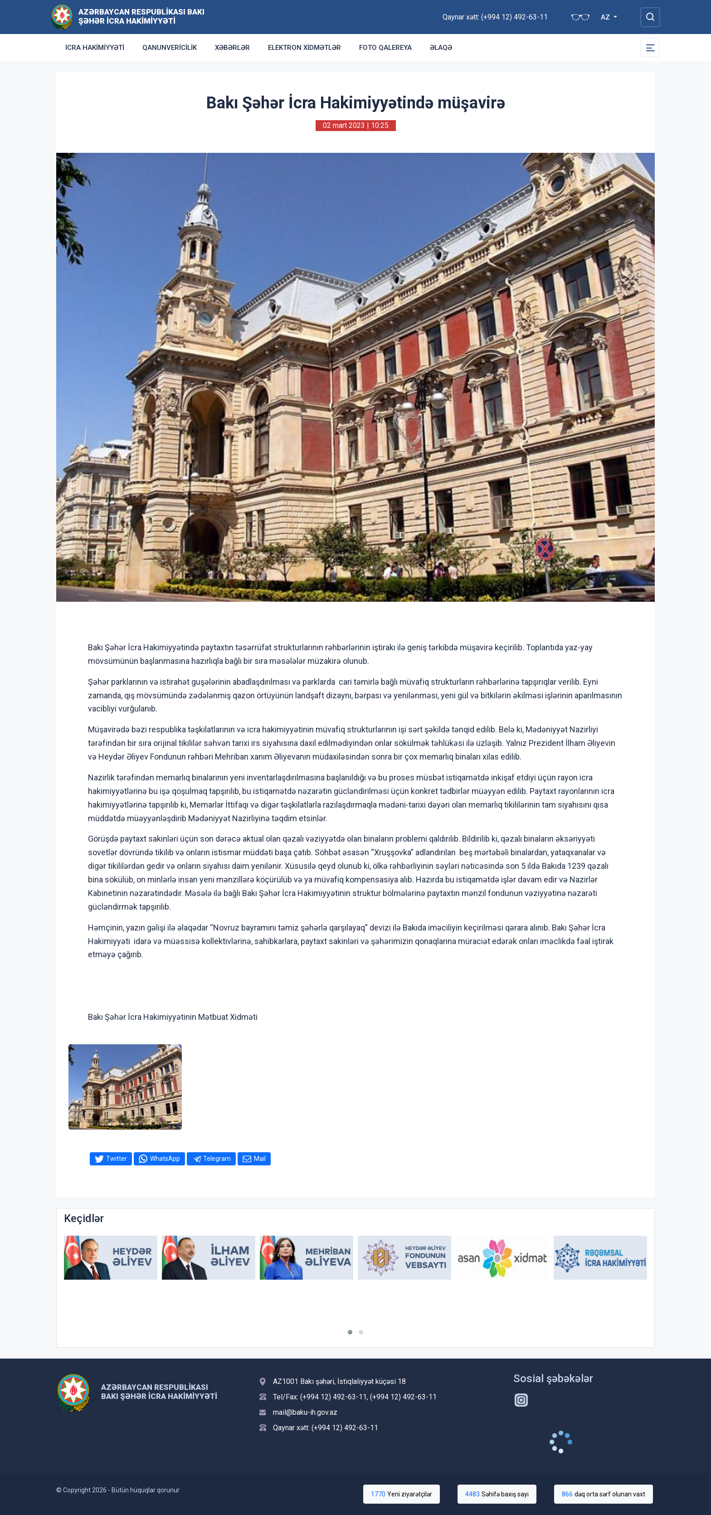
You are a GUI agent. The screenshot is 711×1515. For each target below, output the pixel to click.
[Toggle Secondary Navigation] (650, 48)
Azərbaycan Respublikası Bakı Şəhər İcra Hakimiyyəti (141, 16)
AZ (606, 17)
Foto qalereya (385, 48)
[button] (350, 1332)
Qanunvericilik (169, 48)
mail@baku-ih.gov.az (305, 1412)
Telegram (217, 1158)
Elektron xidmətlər (304, 48)
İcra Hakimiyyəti (94, 48)
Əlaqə (441, 48)
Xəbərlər (232, 48)
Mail (260, 1158)
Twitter (116, 1158)
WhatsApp (165, 1158)
